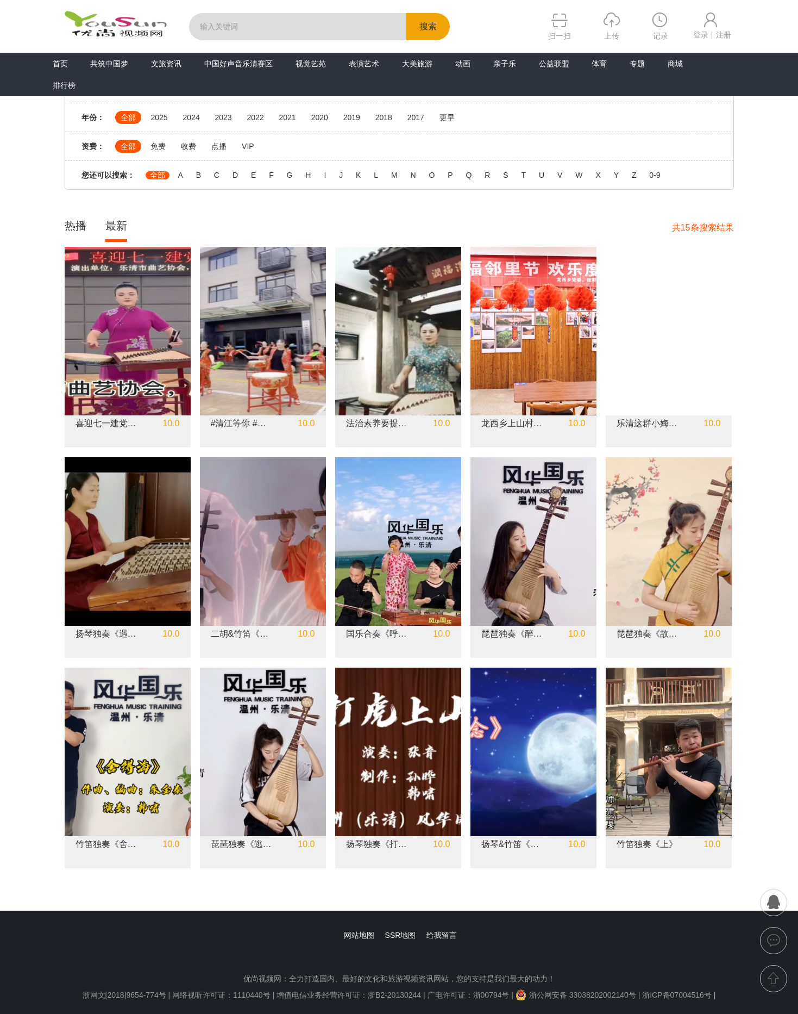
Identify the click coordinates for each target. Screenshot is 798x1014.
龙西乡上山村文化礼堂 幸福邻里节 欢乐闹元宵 (512, 423)
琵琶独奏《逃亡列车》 (242, 844)
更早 (447, 117)
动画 (462, 63)
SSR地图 (400, 935)
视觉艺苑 (311, 63)
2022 (255, 117)
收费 (188, 146)
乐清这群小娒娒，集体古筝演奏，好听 (647, 423)
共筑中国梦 (109, 63)
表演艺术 (364, 63)
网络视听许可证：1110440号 (222, 995)
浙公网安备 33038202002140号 (576, 995)
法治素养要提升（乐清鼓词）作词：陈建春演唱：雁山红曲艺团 (377, 423)
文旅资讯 (166, 63)
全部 (128, 117)
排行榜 (64, 85)
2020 (319, 117)
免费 (158, 146)
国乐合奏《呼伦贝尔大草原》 (377, 634)
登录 (700, 34)
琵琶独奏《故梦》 (647, 634)
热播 (75, 226)
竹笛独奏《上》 (647, 844)
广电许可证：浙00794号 (469, 995)
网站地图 (359, 935)
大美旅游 (417, 63)
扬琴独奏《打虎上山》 (377, 844)
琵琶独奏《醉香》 (512, 634)
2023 (223, 117)
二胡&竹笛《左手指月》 (242, 634)
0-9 (654, 175)
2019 (351, 117)
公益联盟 (554, 63)
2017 (415, 117)
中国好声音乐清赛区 (238, 63)
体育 (599, 63)
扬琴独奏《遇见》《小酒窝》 (106, 634)
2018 (383, 117)
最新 (116, 226)
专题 (637, 63)
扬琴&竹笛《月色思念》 (512, 844)
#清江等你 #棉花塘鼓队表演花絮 (242, 423)
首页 (60, 63)
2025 (158, 117)
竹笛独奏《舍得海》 (106, 844)
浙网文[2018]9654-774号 (124, 995)
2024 (191, 117)
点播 (219, 146)
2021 (287, 117)
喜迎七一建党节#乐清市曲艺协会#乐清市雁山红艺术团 (106, 423)
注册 (723, 34)
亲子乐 (504, 63)
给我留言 (441, 935)
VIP (248, 146)
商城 (675, 63)
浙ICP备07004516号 (677, 995)
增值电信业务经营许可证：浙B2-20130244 (349, 995)
